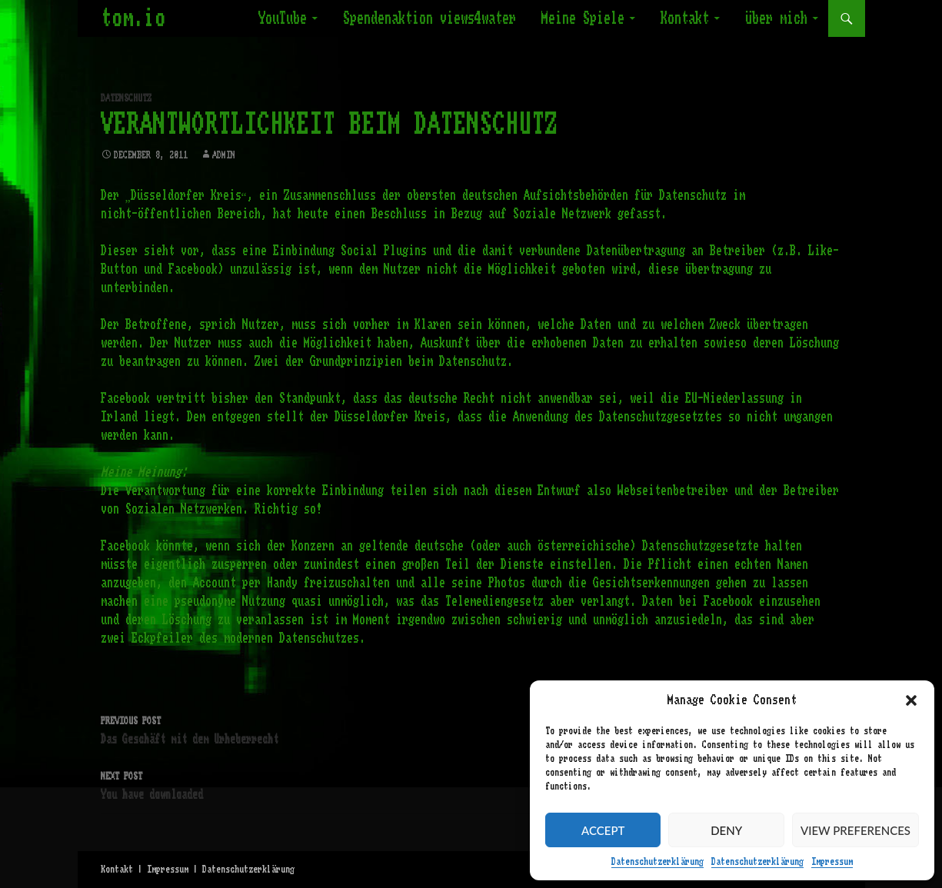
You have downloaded (471, 783)
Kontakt (685, 18)
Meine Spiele (582, 18)
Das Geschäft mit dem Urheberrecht (471, 728)
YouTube (282, 18)
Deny (726, 830)
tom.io (133, 18)
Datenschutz (126, 98)
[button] (911, 700)
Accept (602, 830)
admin (223, 155)
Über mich (776, 18)
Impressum (832, 861)
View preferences (855, 830)
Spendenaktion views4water (429, 18)
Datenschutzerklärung (657, 861)
